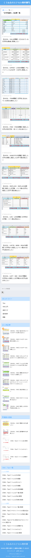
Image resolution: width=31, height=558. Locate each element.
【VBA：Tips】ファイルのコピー (12, 529)
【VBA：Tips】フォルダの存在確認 (12, 489)
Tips (4, 303)
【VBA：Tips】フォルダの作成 (11, 475)
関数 (4, 317)
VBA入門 (5, 306)
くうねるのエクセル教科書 (15, 2)
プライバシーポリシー (15, 554)
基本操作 (5, 313)
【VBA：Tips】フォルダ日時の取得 (12, 499)
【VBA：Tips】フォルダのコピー (12, 482)
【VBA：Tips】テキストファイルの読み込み (15, 510)
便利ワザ (5, 310)
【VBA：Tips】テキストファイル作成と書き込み (15, 515)
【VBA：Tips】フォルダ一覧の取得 (12, 492)
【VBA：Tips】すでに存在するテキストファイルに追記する (15, 521)
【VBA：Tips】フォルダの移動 (11, 485)
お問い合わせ (20, 551)
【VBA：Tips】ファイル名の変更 (12, 533)
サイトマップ (11, 551)
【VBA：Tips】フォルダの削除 (11, 478)
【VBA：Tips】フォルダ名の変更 (12, 496)
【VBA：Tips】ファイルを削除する (12, 526)
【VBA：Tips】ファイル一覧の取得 (12, 507)
